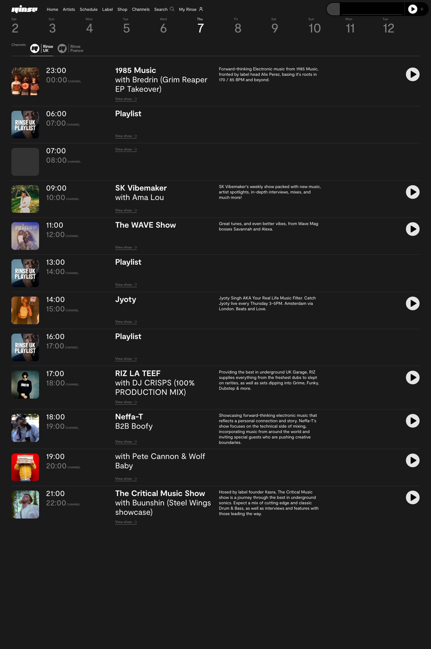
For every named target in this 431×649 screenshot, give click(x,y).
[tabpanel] (215, 296)
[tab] (41, 50)
